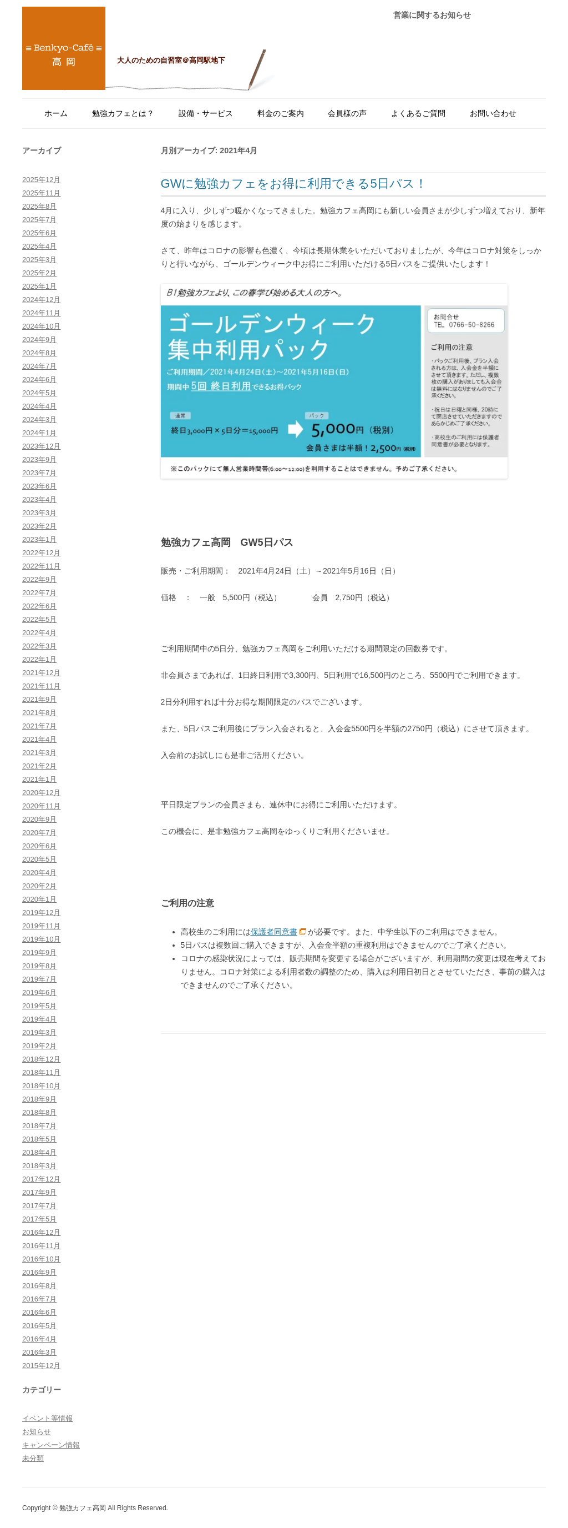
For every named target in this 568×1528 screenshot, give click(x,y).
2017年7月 (39, 1206)
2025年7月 (39, 219)
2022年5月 (39, 619)
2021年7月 (39, 726)
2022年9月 (39, 579)
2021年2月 (39, 766)
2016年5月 (39, 1325)
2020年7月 (39, 832)
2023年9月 (39, 459)
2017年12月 (41, 1179)
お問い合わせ (493, 113)
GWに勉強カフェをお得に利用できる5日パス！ (294, 183)
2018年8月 (39, 1112)
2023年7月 (39, 473)
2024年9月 (39, 339)
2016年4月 (39, 1339)
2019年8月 (39, 966)
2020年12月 (41, 792)
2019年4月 (39, 1019)
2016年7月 (39, 1299)
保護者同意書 (274, 931)
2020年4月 (39, 872)
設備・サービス (206, 113)
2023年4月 (39, 499)
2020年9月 (39, 819)
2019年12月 (41, 912)
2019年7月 (39, 979)
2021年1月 (39, 779)
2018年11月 (41, 1072)
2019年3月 (39, 1032)
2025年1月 (39, 286)
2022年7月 (39, 593)
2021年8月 (39, 712)
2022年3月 (39, 646)
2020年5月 (39, 859)
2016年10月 (41, 1259)
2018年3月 (39, 1166)
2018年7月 (39, 1126)
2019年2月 (39, 1046)
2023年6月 (39, 486)
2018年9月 (39, 1099)
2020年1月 (39, 899)
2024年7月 (39, 366)
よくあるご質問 (418, 113)
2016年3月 (39, 1352)
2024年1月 (39, 433)
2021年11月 (41, 686)
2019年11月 (41, 926)
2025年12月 (41, 179)
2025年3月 (39, 259)
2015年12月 (41, 1365)
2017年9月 (39, 1192)
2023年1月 (39, 539)
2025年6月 (39, 233)
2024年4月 (39, 406)
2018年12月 (41, 1059)
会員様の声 (347, 113)
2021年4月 (39, 739)
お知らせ (36, 1432)
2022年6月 (39, 606)
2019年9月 (39, 952)
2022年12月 (41, 553)
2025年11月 (41, 193)
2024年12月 (41, 299)
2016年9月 (39, 1272)
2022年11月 (41, 566)
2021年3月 (39, 752)
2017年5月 (39, 1219)
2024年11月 (41, 313)
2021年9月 (39, 699)
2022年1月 (39, 659)
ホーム (56, 113)
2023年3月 (39, 513)
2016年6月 (39, 1312)
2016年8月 (39, 1285)
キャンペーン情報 (51, 1445)
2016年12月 (41, 1232)
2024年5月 (39, 393)
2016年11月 (41, 1246)
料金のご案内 (280, 113)
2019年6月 (39, 992)
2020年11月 (41, 806)
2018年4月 (39, 1152)
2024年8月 (39, 353)
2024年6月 (39, 379)
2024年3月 (39, 419)
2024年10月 (41, 326)
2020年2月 (39, 886)
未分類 (33, 1458)
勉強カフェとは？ (123, 113)
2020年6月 (39, 846)
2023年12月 (41, 446)
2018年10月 (41, 1086)
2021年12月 (41, 672)
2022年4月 (39, 633)
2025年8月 (39, 206)
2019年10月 (41, 939)
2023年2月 (39, 526)
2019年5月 (39, 1006)
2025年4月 (39, 246)
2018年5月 (39, 1139)
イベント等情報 (47, 1418)
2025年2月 (39, 273)
